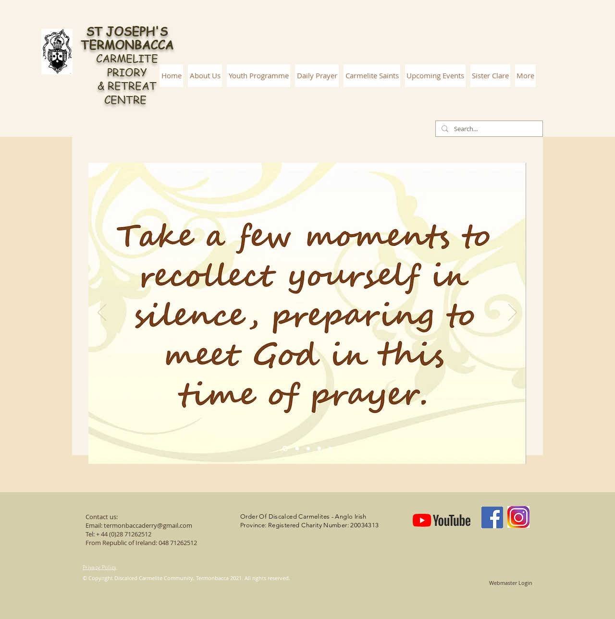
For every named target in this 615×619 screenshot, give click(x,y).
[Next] (512, 313)
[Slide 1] (285, 448)
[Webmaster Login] (510, 583)
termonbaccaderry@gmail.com (148, 525)
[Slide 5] (330, 448)
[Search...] (488, 129)
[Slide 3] (308, 448)
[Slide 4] (319, 448)
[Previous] (102, 313)
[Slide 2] (297, 448)
